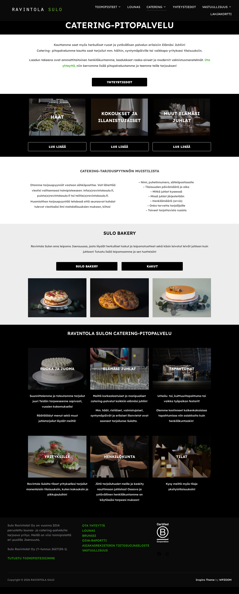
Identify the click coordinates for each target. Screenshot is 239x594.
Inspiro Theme (205, 587)
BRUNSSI (89, 542)
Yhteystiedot (184, 7)
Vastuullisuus (217, 7)
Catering (156, 7)
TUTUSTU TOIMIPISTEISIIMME (31, 565)
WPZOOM (225, 587)
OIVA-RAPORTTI (94, 547)
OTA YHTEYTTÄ (93, 532)
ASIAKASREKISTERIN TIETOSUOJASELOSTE (115, 552)
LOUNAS (133, 7)
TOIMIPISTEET (108, 7)
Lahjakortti (221, 14)
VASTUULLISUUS (95, 557)
